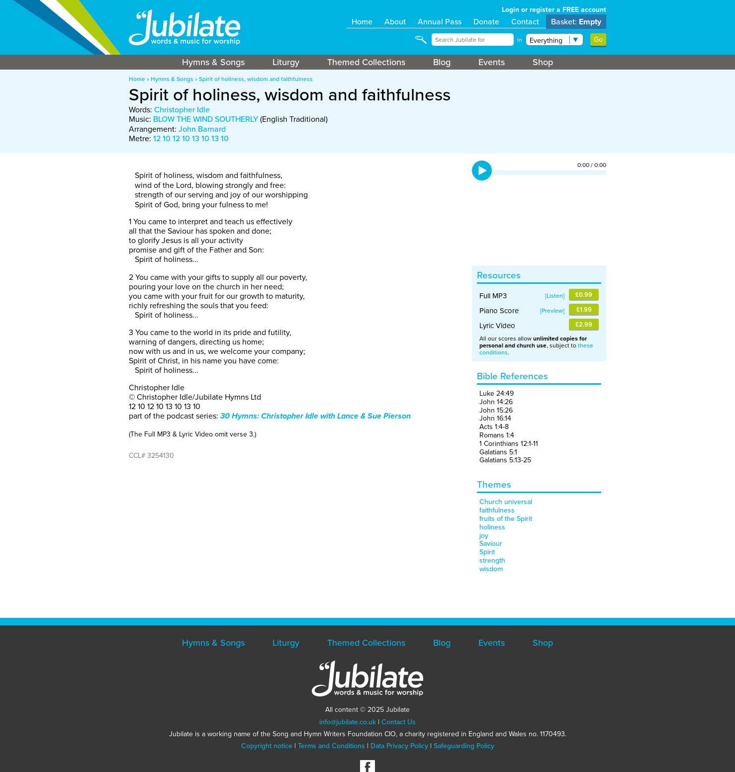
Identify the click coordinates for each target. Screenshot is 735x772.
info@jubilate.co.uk (347, 722)
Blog (442, 62)
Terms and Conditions (331, 746)
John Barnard (202, 129)
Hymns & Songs (213, 62)
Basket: (576, 21)
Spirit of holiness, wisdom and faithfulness (256, 79)
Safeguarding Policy (464, 746)
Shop (543, 62)
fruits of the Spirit (505, 519)
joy (483, 535)
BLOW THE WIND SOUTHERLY (205, 119)
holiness (492, 527)
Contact (525, 21)
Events (491, 62)
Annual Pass (439, 21)
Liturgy (286, 62)
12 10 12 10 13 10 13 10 (191, 138)
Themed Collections (366, 62)
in (519, 39)
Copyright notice (266, 746)
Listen (555, 295)
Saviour (490, 543)
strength (492, 560)
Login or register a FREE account (554, 9)
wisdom (491, 569)
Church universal (505, 502)
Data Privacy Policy (399, 746)
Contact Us (398, 722)
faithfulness (497, 510)
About (395, 21)
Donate (486, 21)
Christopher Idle (182, 109)
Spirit (487, 552)
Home (362, 21)
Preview (552, 310)
